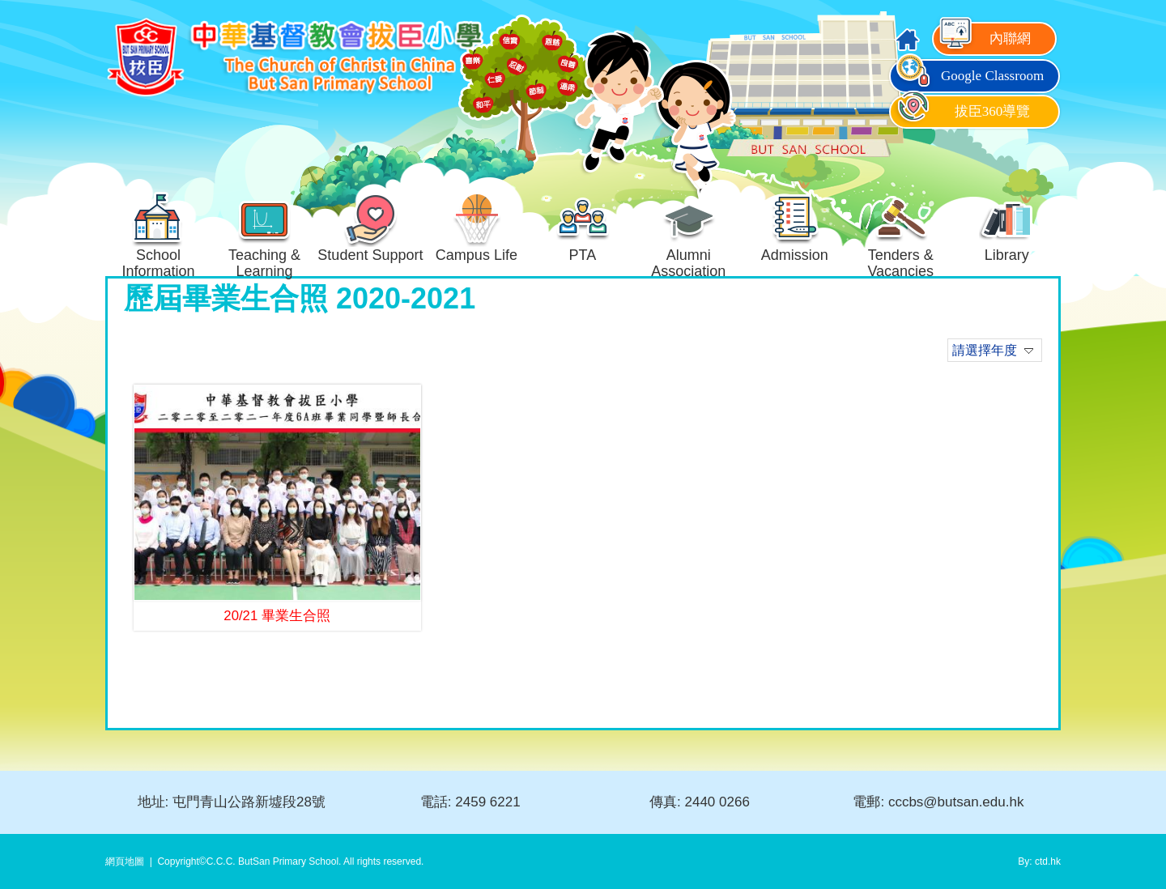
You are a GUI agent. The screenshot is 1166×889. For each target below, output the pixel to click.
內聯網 (984, 38)
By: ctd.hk (1039, 861)
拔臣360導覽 (962, 111)
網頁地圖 (124, 861)
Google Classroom (969, 75)
